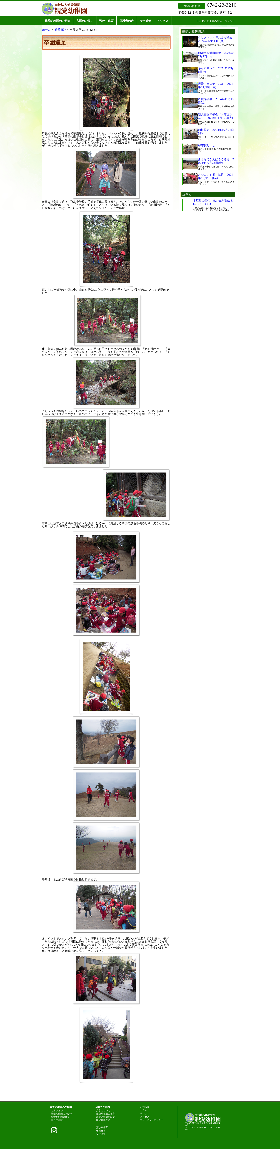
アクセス (162, 21)
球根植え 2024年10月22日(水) (216, 131)
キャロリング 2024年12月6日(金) (216, 70)
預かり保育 (106, 21)
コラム (228, 21)
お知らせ (204, 21)
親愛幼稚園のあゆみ (61, 1113)
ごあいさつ (57, 1110)
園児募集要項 (103, 1120)
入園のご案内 (84, 21)
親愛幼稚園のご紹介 (57, 21)
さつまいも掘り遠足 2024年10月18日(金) (215, 176)
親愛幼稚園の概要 (60, 1116)
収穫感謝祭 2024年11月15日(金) (216, 100)
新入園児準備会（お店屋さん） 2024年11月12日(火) (215, 116)
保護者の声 (126, 21)
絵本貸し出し (209, 145)
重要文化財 (57, 1120)
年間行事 (101, 1130)
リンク (143, 1113)
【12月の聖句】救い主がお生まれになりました (213, 202)
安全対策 (145, 21)
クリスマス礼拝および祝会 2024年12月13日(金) (216, 39)
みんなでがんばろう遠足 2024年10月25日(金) (216, 161)
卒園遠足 (55, 42)
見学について (103, 1110)
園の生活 (217, 21)
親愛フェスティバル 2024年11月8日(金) (215, 85)
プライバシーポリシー (151, 1119)
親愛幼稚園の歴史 (105, 1116)
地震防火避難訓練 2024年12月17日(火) (216, 54)
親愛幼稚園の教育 (105, 1113)
